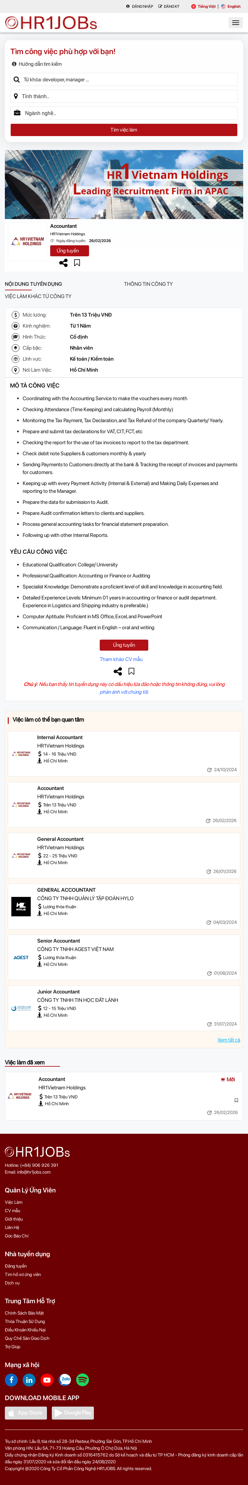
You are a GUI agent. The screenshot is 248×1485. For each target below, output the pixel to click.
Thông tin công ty (148, 284)
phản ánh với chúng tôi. (124, 692)
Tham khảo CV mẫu (121, 659)
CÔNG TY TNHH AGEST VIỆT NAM (75, 949)
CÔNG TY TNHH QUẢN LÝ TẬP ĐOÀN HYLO (85, 898)
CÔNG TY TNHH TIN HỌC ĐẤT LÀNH (77, 1000)
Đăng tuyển (16, 1266)
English (231, 6)
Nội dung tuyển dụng (33, 284)
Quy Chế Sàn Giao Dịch (27, 1338)
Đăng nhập (139, 6)
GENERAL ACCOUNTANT (66, 890)
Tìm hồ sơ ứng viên (23, 1274)
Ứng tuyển (68, 251)
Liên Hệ (12, 1227)
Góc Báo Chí (16, 1235)
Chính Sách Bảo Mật (24, 1313)
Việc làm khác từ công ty (38, 296)
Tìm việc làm (123, 130)
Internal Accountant (60, 737)
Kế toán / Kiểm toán (92, 359)
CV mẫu (12, 1210)
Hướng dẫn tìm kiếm (37, 64)
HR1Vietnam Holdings (67, 234)
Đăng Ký (168, 6)
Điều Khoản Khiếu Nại (25, 1329)
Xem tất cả (229, 1040)
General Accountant (60, 839)
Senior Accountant (58, 941)
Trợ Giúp (12, 1346)
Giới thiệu (14, 1219)
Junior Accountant (58, 992)
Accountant (63, 226)
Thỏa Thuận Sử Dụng (25, 1321)
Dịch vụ (12, 1282)
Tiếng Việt (203, 6)
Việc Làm (13, 1202)
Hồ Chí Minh (84, 370)
